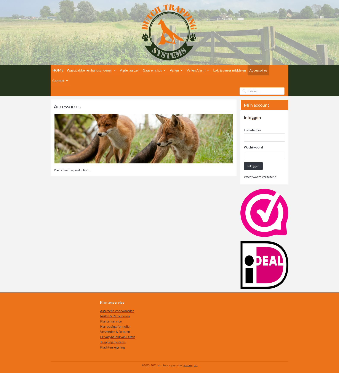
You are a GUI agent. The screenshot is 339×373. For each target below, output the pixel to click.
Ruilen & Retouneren (115, 316)
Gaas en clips (154, 70)
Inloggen (253, 166)
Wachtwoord (253, 147)
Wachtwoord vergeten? (260, 177)
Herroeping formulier (115, 326)
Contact (60, 80)
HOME (57, 70)
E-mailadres (252, 130)
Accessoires (258, 70)
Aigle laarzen (129, 70)
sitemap (188, 365)
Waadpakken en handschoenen (92, 70)
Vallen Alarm (198, 70)
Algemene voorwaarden (117, 311)
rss (196, 365)
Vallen (176, 70)
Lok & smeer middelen (229, 70)
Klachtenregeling (112, 347)
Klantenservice (111, 321)
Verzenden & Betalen (115, 332)
